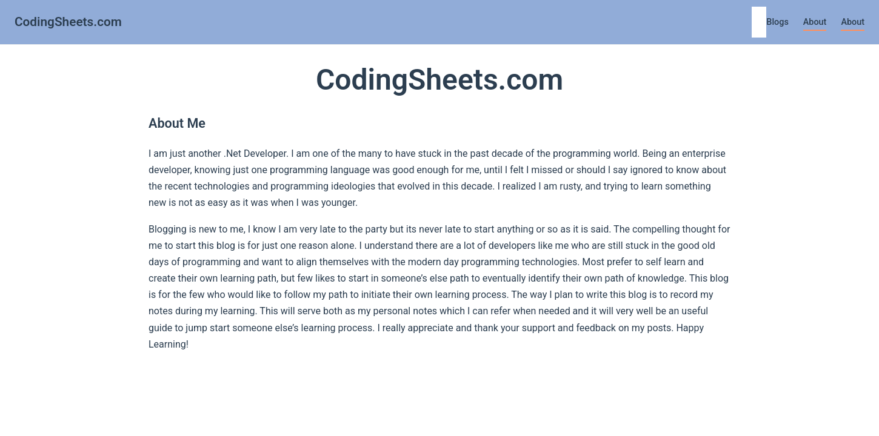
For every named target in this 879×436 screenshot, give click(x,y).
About (815, 22)
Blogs (777, 22)
